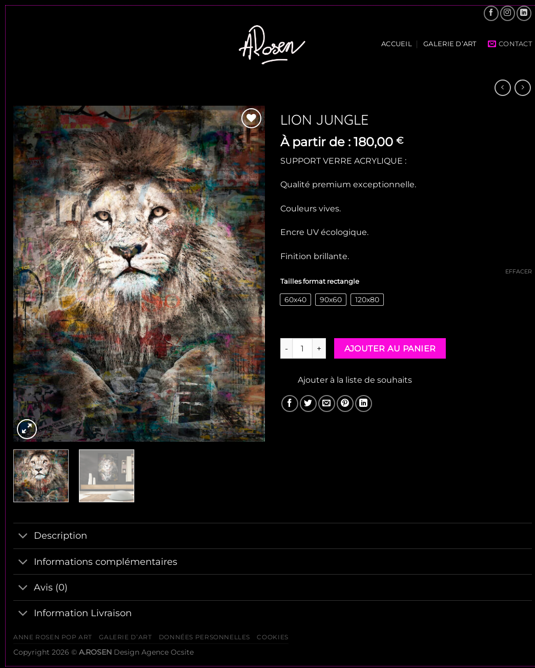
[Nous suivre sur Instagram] (507, 13)
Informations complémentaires (95, 563)
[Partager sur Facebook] (289, 403)
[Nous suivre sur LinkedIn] (524, 13)
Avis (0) (40, 588)
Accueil (396, 44)
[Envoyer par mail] (326, 403)
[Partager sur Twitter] (308, 403)
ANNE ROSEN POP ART (52, 637)
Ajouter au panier (390, 348)
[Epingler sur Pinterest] (345, 403)
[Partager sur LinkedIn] (363, 403)
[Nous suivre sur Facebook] (491, 13)
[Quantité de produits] (302, 348)
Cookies (272, 637)
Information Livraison (72, 614)
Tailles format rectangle (319, 281)
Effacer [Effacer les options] (518, 271)
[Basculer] (23, 537)
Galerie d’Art (449, 44)
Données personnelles (204, 637)
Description (50, 537)
